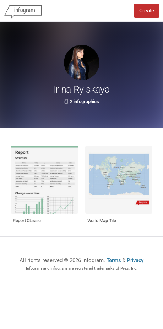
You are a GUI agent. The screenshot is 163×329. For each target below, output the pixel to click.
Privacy (135, 260)
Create (146, 10)
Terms (114, 260)
